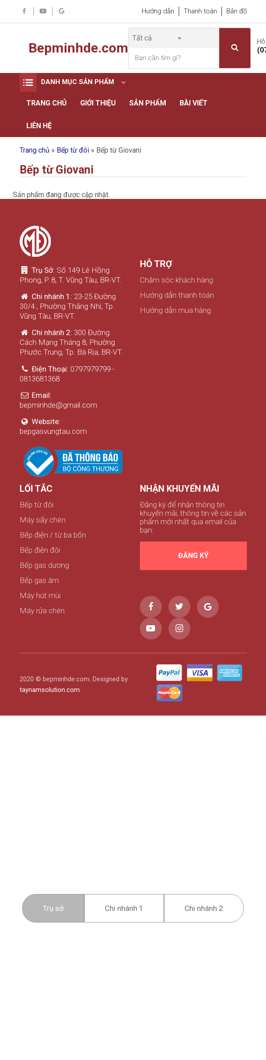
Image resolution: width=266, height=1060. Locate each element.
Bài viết (194, 103)
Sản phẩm (147, 103)
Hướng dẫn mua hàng (175, 310)
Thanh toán (200, 11)
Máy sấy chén (42, 520)
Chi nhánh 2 (203, 908)
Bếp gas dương (44, 565)
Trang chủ (46, 103)
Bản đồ (236, 11)
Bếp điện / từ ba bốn (53, 535)
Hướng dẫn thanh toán (177, 295)
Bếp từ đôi (73, 150)
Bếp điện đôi (40, 550)
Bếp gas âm (39, 580)
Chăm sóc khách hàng (176, 280)
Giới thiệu (98, 103)
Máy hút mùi (40, 595)
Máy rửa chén (42, 611)
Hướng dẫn (158, 11)
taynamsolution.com (50, 690)
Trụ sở (53, 908)
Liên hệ (39, 125)
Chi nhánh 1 (124, 908)
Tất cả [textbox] (142, 38)
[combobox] (156, 38)
